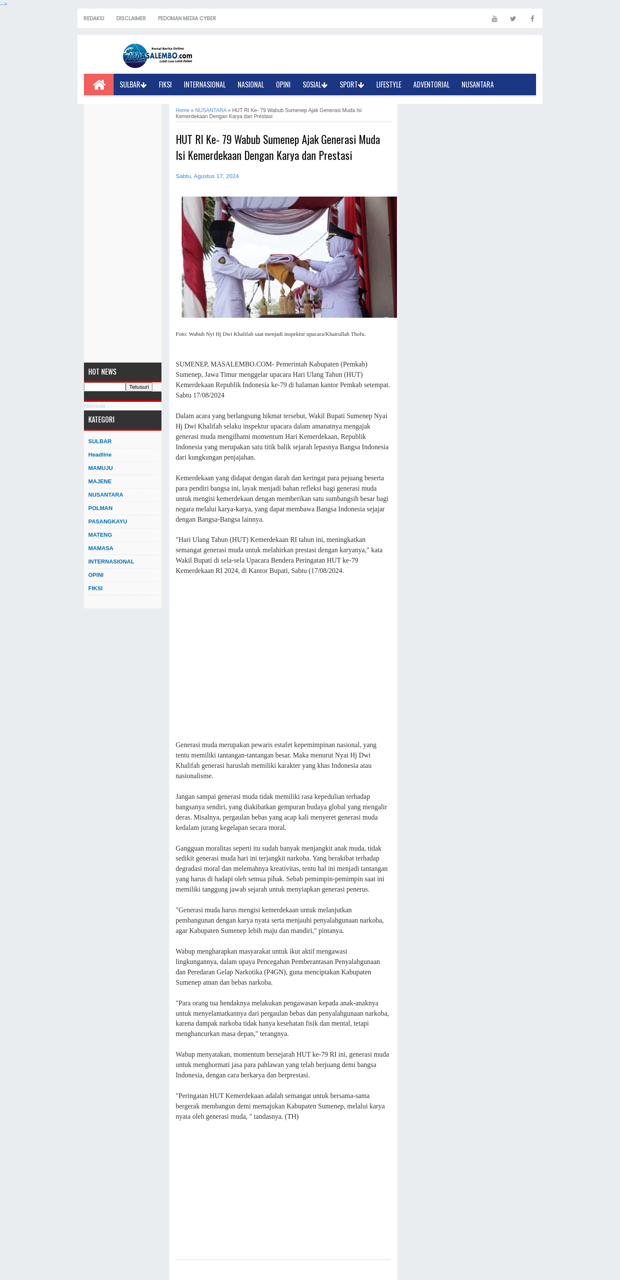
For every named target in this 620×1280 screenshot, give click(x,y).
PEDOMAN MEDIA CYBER (187, 18)
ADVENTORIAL (431, 84)
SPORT (352, 84)
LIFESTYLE (388, 84)
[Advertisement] (122, 233)
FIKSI (165, 84)
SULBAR (133, 84)
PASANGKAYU (107, 521)
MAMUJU (100, 468)
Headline (100, 454)
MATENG (100, 535)
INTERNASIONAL (205, 84)
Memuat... (97, 406)
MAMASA (101, 548)
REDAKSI (94, 18)
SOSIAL (315, 84)
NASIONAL (251, 84)
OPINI (283, 84)
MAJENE (100, 481)
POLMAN (100, 508)
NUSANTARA (478, 84)
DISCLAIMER (131, 18)
